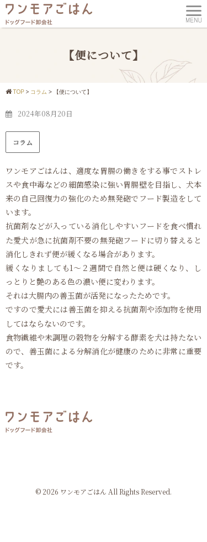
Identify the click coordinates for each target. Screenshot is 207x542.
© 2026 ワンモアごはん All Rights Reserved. (103, 491)
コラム (23, 142)
